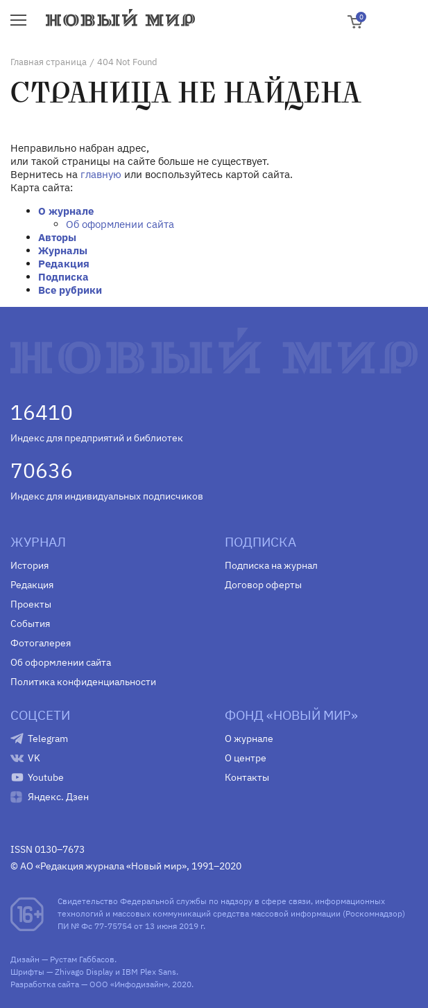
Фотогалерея (40, 643)
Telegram (48, 738)
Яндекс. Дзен (58, 796)
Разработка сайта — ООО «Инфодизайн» (89, 984)
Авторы (57, 237)
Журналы (62, 250)
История (29, 565)
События (30, 623)
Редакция (63, 263)
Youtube (46, 777)
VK (34, 758)
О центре (245, 758)
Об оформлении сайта (120, 224)
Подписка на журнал (271, 565)
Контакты (247, 777)
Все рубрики (70, 290)
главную (100, 174)
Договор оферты (263, 584)
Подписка (63, 276)
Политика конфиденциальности (83, 681)
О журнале (66, 211)
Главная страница (48, 62)
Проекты (30, 604)
